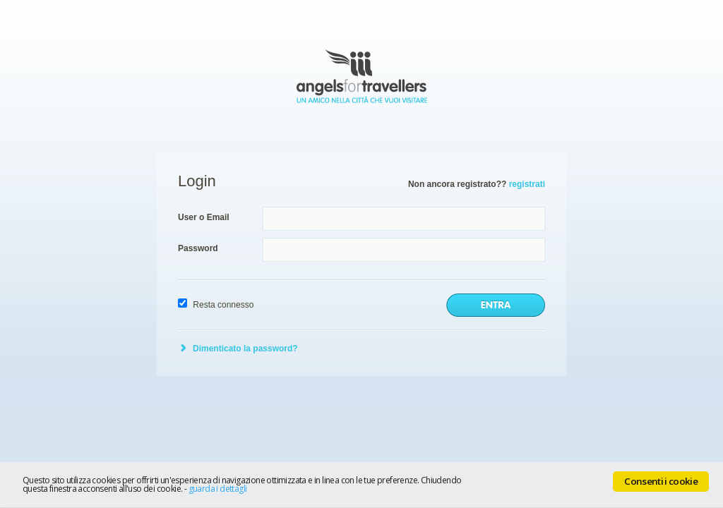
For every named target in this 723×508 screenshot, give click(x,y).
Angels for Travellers (362, 76)
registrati (527, 184)
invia (495, 305)
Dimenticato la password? (245, 348)
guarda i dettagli (218, 489)
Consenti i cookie (661, 481)
